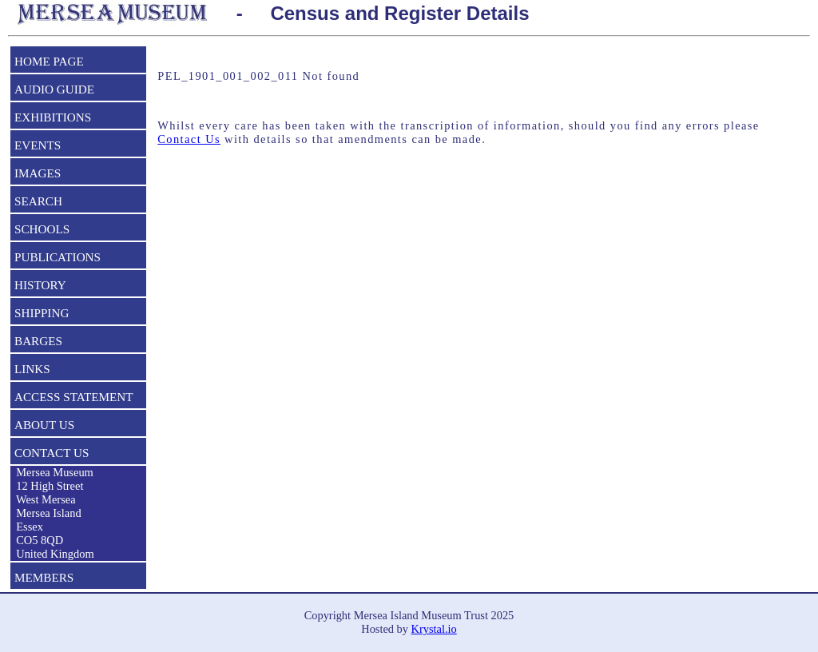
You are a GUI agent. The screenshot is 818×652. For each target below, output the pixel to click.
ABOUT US (44, 424)
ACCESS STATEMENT (73, 397)
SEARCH (38, 201)
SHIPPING (41, 313)
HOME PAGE (49, 61)
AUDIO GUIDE (54, 89)
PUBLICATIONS (57, 257)
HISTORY (40, 285)
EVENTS (37, 145)
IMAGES (37, 173)
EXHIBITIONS (52, 117)
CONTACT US (51, 452)
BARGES (38, 341)
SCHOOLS (41, 229)
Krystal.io (434, 628)
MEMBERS (43, 577)
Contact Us (188, 139)
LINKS (32, 369)
